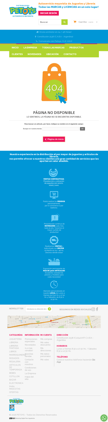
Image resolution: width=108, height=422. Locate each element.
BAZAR (12, 380)
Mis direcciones (45, 349)
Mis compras (46, 339)
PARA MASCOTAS (14, 387)
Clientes (17, 54)
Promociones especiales (31, 340)
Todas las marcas (53, 47)
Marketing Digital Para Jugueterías (25, 418)
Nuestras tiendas (29, 355)
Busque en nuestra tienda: (32, 129)
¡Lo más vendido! (29, 349)
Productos (76, 47)
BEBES (12, 373)
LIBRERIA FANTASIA (14, 347)
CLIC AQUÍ (67, 41)
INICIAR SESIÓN (48, 13)
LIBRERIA (13, 342)
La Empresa (30, 47)
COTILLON (14, 376)
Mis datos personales (45, 355)
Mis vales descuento (45, 343)
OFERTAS (13, 392)
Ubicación (52, 54)
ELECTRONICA (16, 383)
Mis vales (44, 359)
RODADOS (14, 358)
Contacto (70, 54)
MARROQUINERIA (17, 355)
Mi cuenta (46, 335)
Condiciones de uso (30, 369)
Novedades (34, 54)
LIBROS (12, 351)
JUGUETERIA (15, 339)
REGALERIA (14, 361)
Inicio (15, 47)
